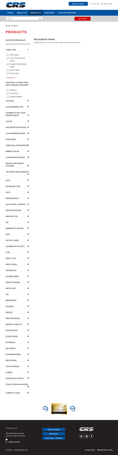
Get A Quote (53, 434)
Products (14, 26)
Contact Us (94, 4)
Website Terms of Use (104, 450)
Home (8, 26)
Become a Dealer (78, 4)
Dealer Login (106, 4)
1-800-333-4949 (14, 442)
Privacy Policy (90, 450)
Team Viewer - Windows (53, 438)
